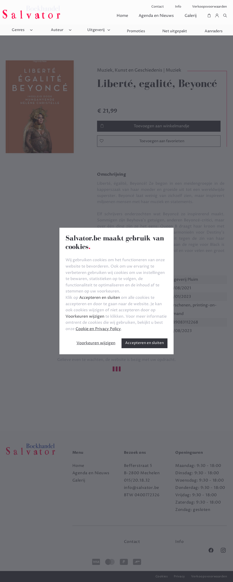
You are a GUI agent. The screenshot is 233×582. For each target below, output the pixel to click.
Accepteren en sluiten (144, 342)
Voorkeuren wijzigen (96, 343)
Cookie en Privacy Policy (98, 329)
